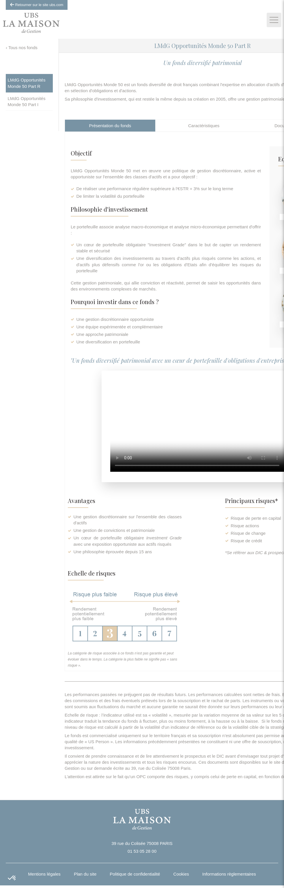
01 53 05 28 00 (142, 851)
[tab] (110, 126)
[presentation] (110, 126)
